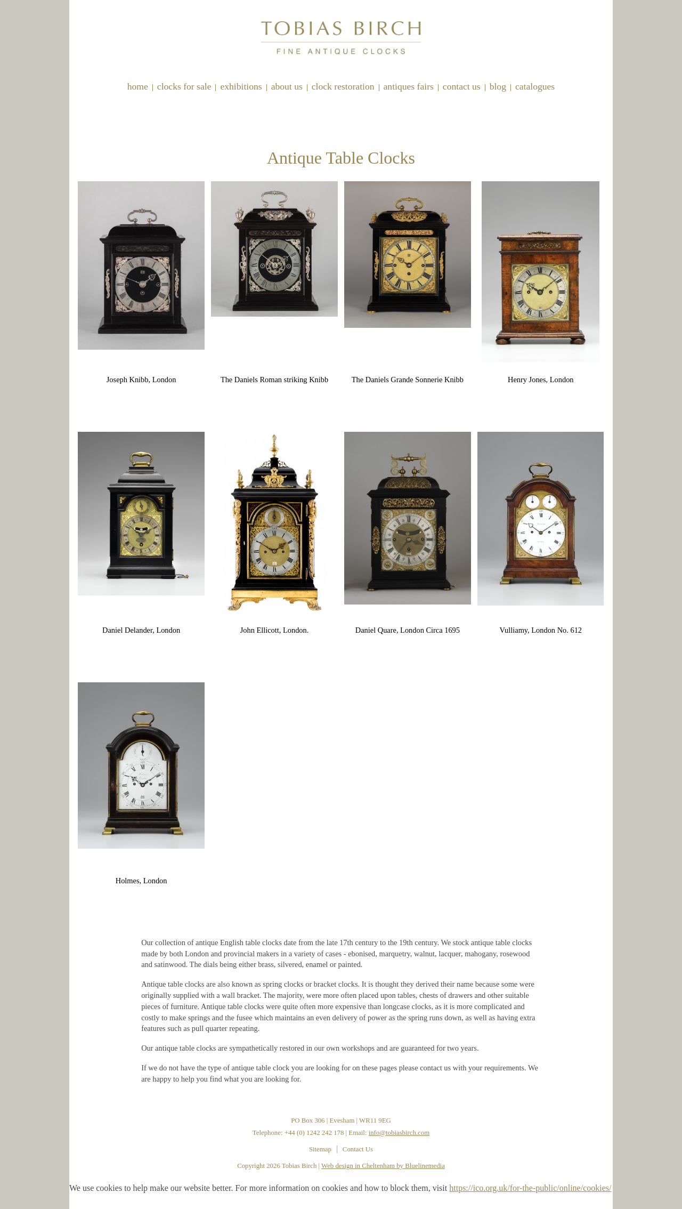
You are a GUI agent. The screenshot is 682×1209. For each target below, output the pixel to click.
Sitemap (320, 1149)
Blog (498, 86)
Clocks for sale (184, 86)
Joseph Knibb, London (141, 379)
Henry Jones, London (541, 379)
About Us (287, 86)
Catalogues (535, 86)
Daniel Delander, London (141, 630)
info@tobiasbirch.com (399, 1133)
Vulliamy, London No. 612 (541, 630)
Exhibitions (241, 86)
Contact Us (462, 86)
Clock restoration (343, 86)
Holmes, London (141, 880)
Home (137, 86)
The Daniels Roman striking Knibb (274, 379)
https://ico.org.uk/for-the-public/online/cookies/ (530, 1187)
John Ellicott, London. (274, 630)
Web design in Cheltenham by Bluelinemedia (383, 1166)
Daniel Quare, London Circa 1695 (407, 630)
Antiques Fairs (409, 86)
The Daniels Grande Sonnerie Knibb (408, 379)
